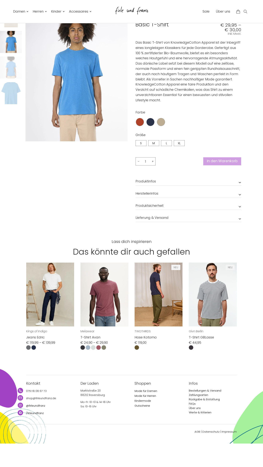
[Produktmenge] (145, 184)
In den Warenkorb (221, 184)
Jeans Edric (35, 360)
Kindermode (143, 424)
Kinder (56, 11)
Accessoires (78, 11)
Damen (19, 11)
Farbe (140, 135)
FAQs (192, 427)
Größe (141, 158)
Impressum (229, 455)
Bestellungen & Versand (205, 414)
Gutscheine (142, 429)
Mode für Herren (145, 419)
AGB (197, 455)
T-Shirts (160, 31)
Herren (38, 11)
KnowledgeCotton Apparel (158, 39)
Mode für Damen (146, 414)
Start (139, 31)
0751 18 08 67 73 (36, 414)
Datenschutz (210, 455)
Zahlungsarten (198, 418)
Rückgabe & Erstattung (204, 422)
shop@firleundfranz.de (41, 422)
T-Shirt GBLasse (201, 360)
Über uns (223, 11)
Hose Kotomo (146, 360)
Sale (206, 11)
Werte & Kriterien (200, 436)
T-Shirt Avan (90, 360)
